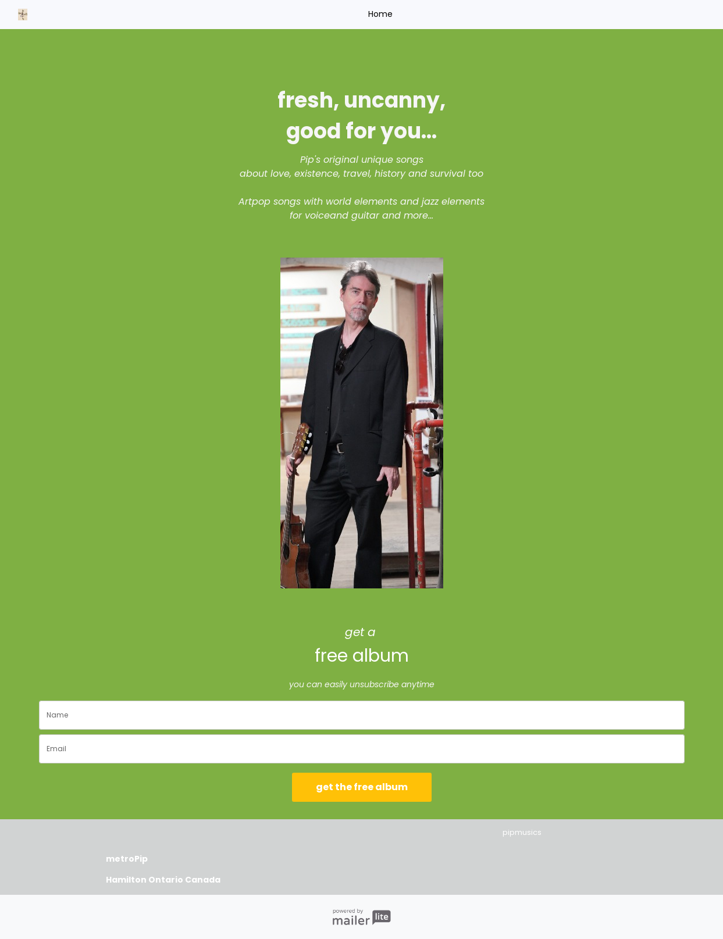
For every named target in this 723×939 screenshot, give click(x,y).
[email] (362, 748)
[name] (362, 715)
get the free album (362, 787)
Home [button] (380, 14)
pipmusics (522, 832)
